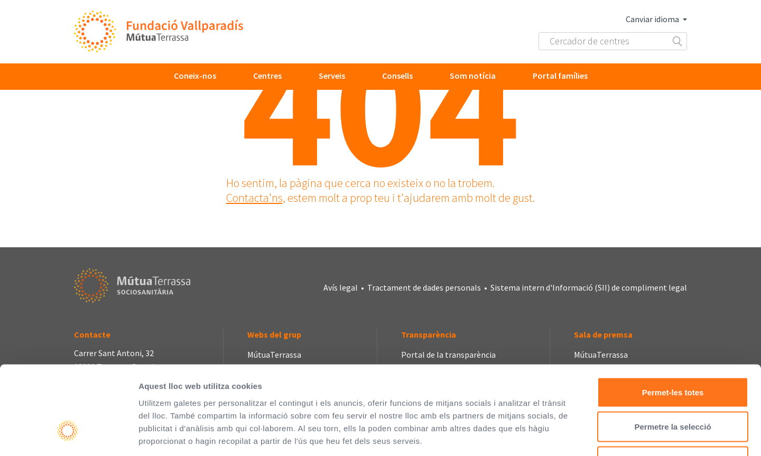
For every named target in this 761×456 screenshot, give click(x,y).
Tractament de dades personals (424, 287)
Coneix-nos (195, 75)
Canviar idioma (656, 19)
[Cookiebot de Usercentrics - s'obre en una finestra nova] (68, 435)
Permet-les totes (673, 317)
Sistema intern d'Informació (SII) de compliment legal (588, 287)
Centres (267, 75)
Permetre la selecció (672, 352)
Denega (672, 386)
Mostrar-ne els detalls (608, 435)
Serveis (332, 75)
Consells (397, 75)
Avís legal (340, 287)
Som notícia (473, 75)
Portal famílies (560, 75)
